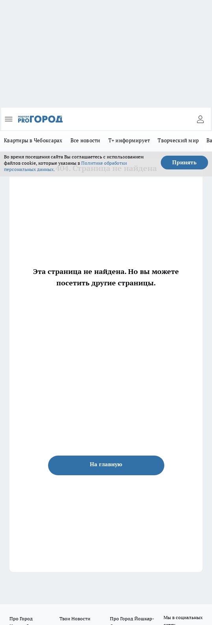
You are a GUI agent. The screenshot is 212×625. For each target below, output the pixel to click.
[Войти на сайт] (200, 119)
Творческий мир (178, 140)
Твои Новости (75, 618)
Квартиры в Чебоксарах (33, 140)
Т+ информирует (129, 140)
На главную (106, 464)
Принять (184, 162)
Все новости (85, 140)
